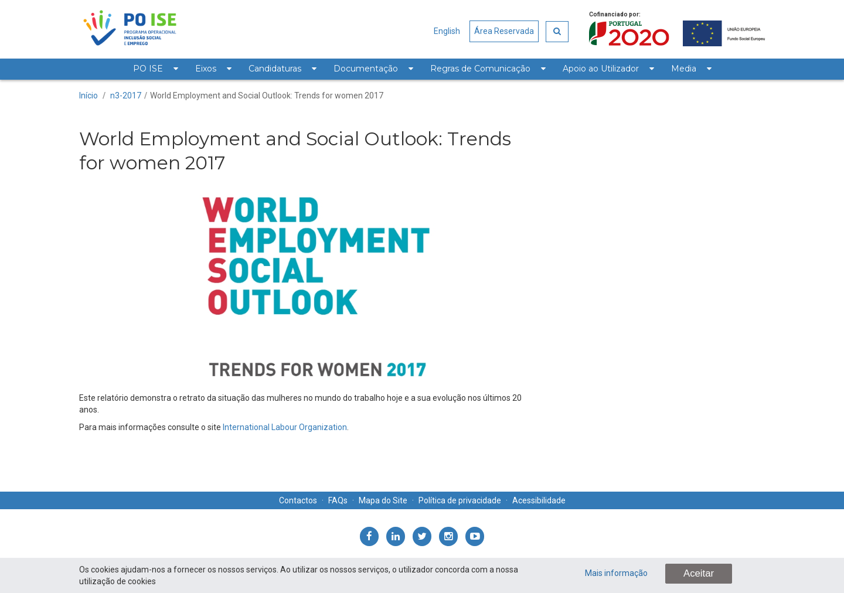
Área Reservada (504, 31)
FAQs (338, 500)
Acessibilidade (539, 500)
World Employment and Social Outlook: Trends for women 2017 (266, 95)
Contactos (298, 500)
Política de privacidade (459, 500)
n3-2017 (125, 95)
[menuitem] (155, 69)
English (447, 31)
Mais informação (616, 573)
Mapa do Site (383, 500)
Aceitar (698, 573)
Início (88, 95)
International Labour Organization (285, 427)
